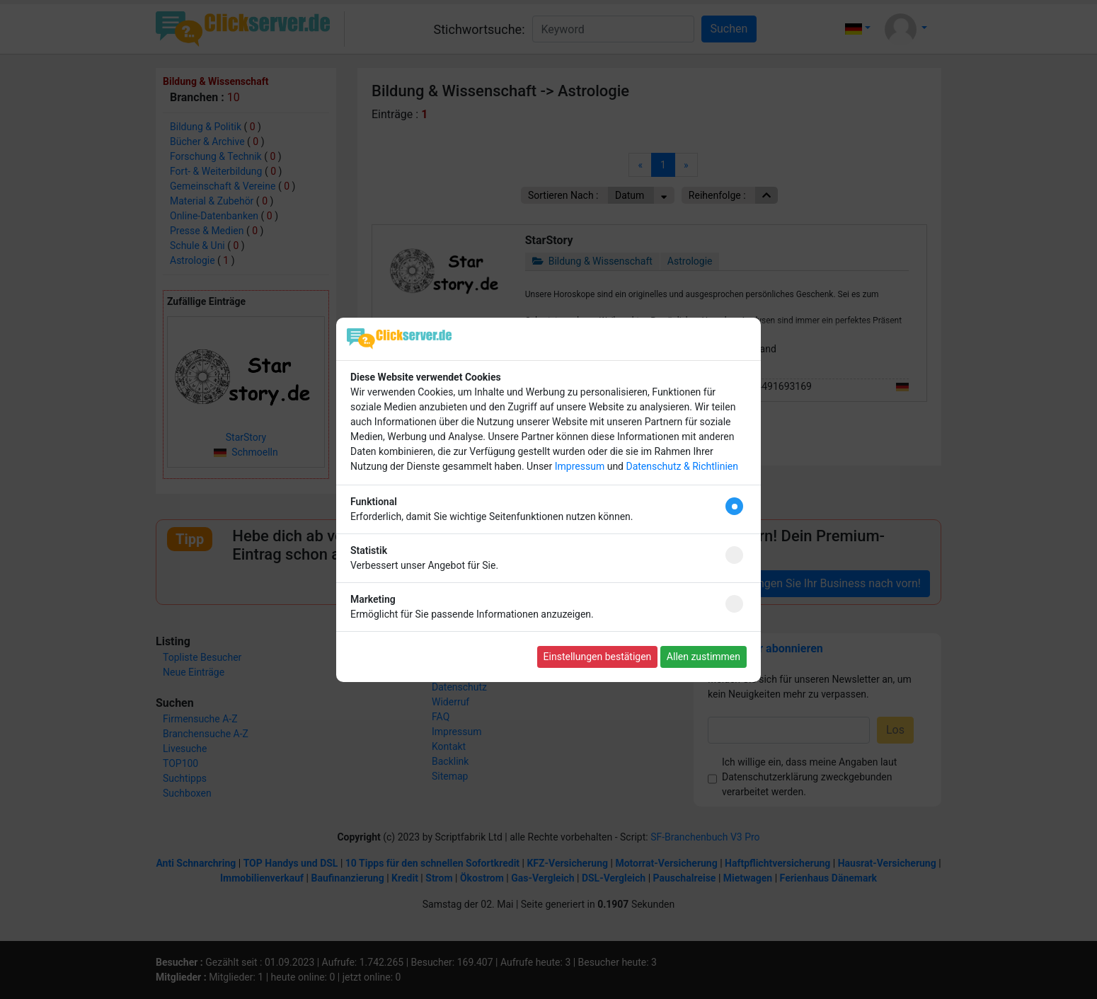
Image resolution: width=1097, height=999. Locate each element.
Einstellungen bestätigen (598, 656)
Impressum (579, 466)
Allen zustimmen (703, 656)
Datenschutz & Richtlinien (681, 466)
